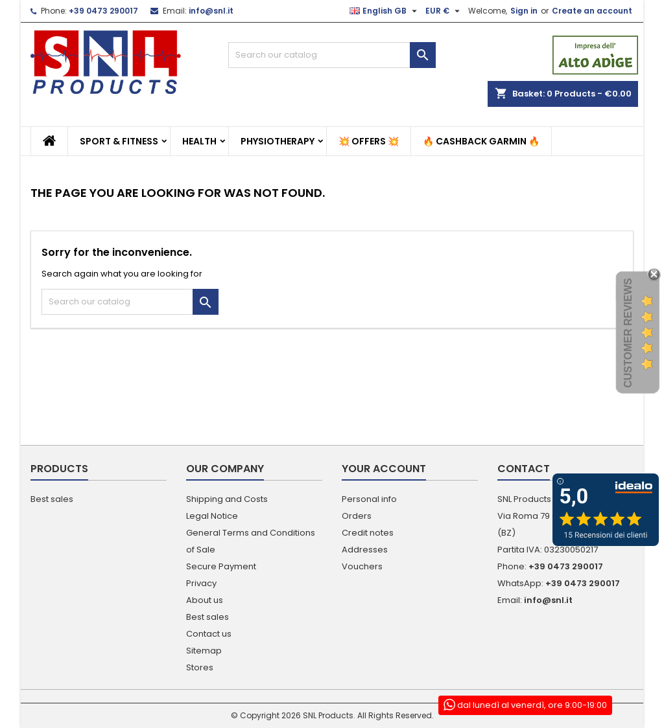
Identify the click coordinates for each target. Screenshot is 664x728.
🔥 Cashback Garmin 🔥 (481, 141)
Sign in (524, 10)
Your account (384, 468)
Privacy (201, 583)
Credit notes (368, 533)
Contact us (208, 634)
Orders (357, 516)
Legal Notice (212, 516)
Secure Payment (221, 566)
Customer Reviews (628, 334)
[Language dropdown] (385, 11)
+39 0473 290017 (103, 10)
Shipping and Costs (227, 499)
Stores (199, 667)
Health (199, 141)
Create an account (592, 10)
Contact (523, 468)
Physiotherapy (277, 141)
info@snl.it (211, 10)
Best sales (51, 499)
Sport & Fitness (119, 141)
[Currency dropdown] (444, 11)
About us (204, 600)
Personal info (369, 499)
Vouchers (362, 566)
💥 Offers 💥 (368, 141)
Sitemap (204, 650)
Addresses (365, 549)
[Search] (332, 55)
